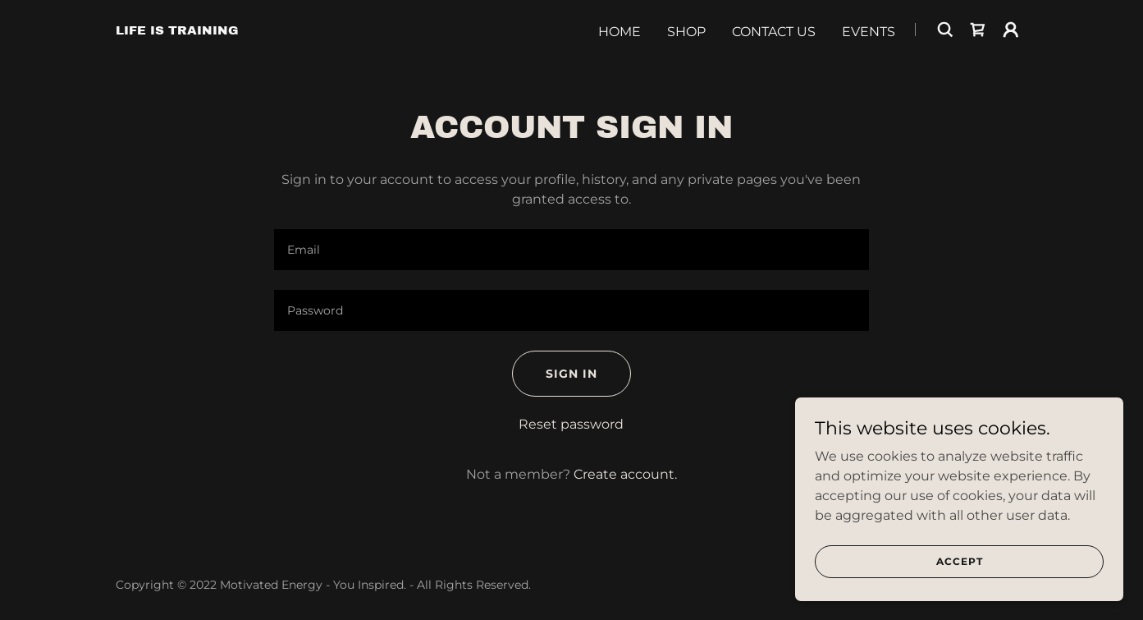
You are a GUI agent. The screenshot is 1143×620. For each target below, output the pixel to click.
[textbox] (571, 249)
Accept (959, 583)
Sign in (571, 373)
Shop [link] (686, 31)
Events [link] (868, 31)
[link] (177, 30)
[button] (1010, 29)
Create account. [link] (625, 474)
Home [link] (619, 31)
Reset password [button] (571, 424)
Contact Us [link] (774, 31)
